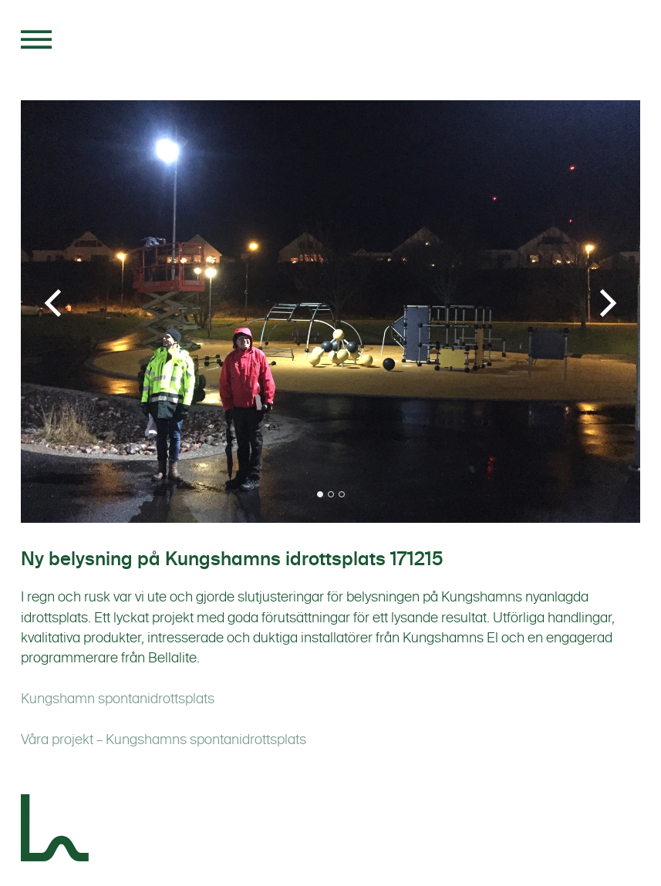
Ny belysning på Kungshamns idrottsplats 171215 (232, 559)
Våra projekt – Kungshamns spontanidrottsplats (163, 739)
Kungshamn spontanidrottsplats (117, 698)
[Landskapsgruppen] (55, 830)
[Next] (605, 303)
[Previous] (55, 303)
